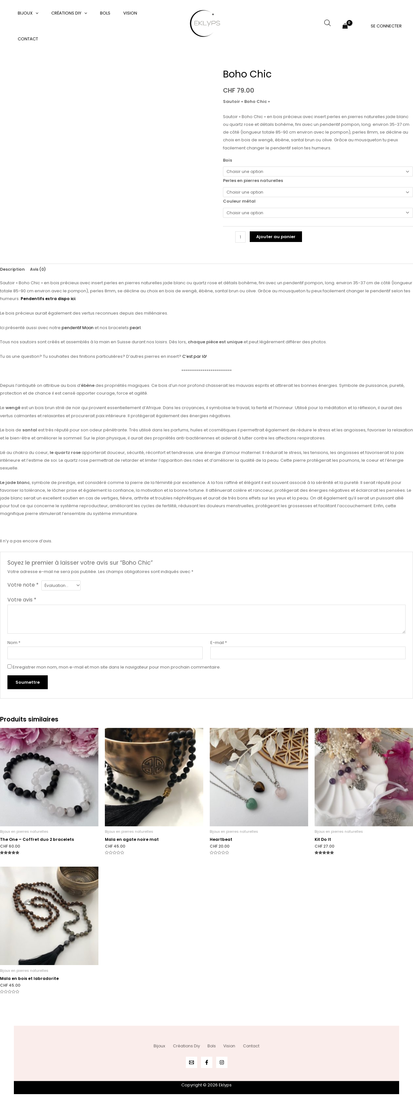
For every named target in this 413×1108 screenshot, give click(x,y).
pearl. (137, 331)
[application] (33, 26)
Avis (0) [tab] (39, 272)
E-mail (218, 647)
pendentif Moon (78, 331)
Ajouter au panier (276, 240)
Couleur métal (239, 203)
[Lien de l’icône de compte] (386, 26)
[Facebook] (206, 1062)
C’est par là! (194, 360)
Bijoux (25, 26)
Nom (13, 647)
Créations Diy (62, 26)
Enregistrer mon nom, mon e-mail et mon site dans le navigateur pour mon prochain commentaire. (117, 672)
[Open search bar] (327, 23)
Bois (227, 160)
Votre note (23, 588)
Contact (140, 26)
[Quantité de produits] (240, 240)
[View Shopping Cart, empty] (345, 26)
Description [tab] (13, 272)
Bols (94, 26)
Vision (114, 26)
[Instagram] (221, 1062)
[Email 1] (191, 1062)
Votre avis (21, 603)
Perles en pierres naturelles (253, 181)
